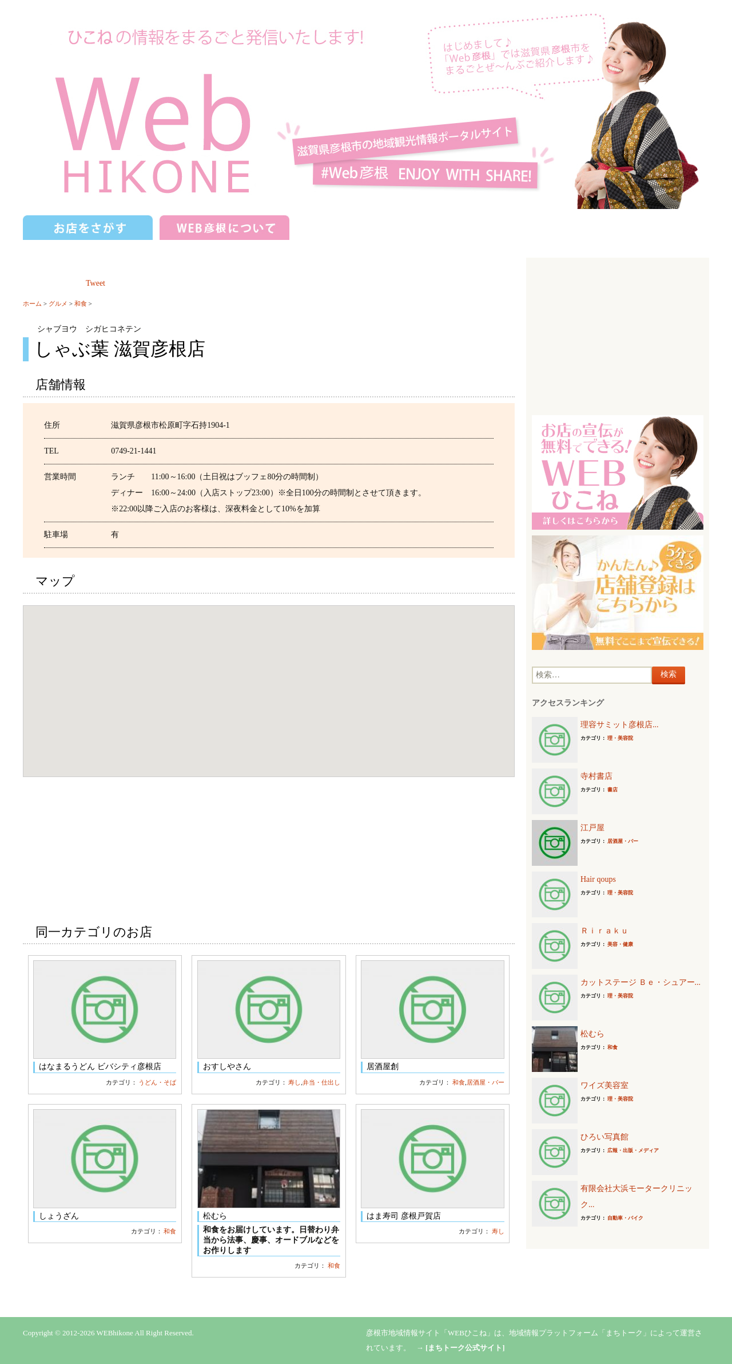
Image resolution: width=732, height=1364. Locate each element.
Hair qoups (598, 879)
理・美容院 (620, 738)
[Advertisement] (617, 335)
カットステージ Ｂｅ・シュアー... (640, 982)
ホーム (32, 303)
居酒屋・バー (485, 1082)
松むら (592, 1034)
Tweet (95, 283)
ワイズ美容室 (604, 1085)
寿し (294, 1082)
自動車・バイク (625, 1218)
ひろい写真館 (604, 1137)
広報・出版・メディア (633, 1150)
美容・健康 (620, 944)
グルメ (58, 303)
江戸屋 (592, 827)
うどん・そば (157, 1082)
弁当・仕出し (321, 1082)
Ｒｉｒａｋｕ (604, 931)
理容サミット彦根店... (619, 724)
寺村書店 (596, 776)
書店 (612, 790)
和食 (80, 303)
